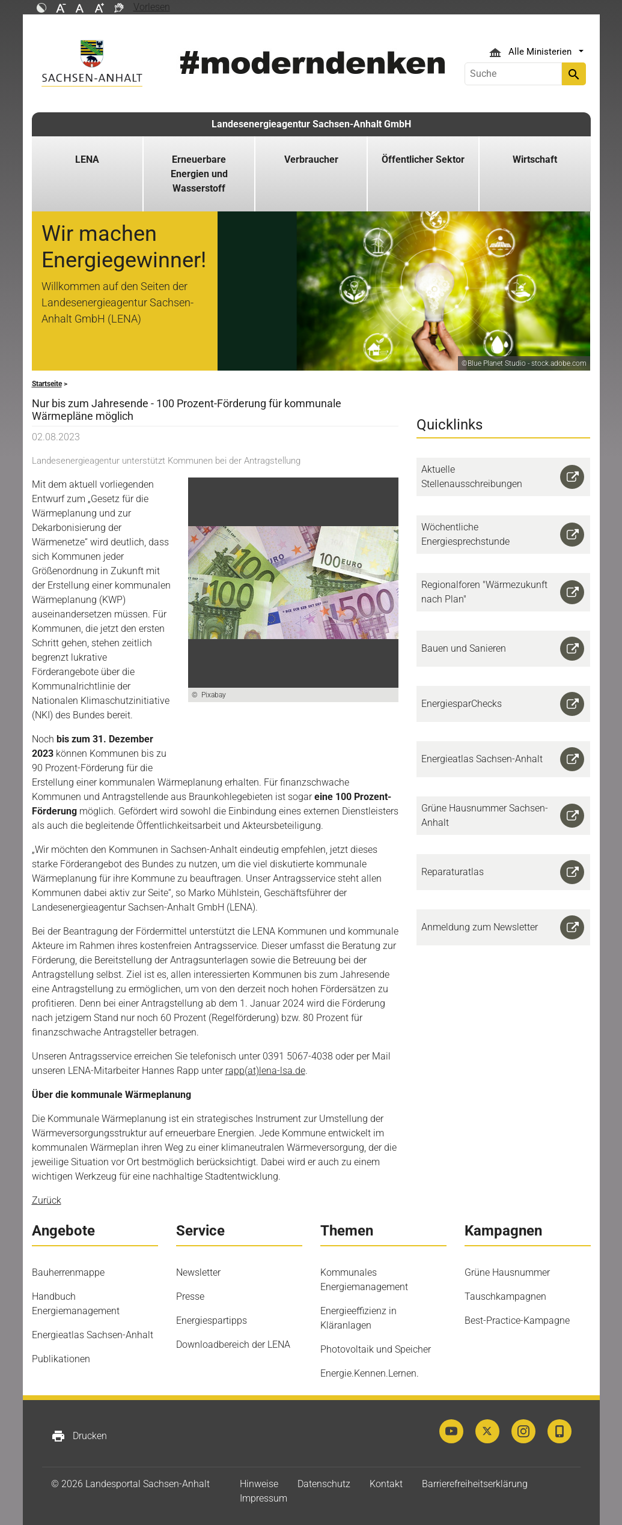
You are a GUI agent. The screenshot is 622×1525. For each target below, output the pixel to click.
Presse (190, 1296)
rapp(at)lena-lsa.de (265, 1070)
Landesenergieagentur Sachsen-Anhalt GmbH (311, 124)
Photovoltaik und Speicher (375, 1349)
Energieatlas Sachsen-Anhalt (92, 1335)
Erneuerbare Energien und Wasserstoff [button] (199, 174)
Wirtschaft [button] (535, 159)
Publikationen (61, 1359)
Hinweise (259, 1484)
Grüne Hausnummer (507, 1272)
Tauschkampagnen (505, 1296)
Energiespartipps (211, 1320)
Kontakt (386, 1484)
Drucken (79, 1436)
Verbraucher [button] (311, 159)
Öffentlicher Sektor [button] (423, 159)
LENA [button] (87, 159)
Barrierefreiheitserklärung (475, 1484)
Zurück (46, 1200)
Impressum (263, 1498)
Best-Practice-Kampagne (517, 1320)
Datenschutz (323, 1484)
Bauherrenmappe (68, 1272)
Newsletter (198, 1272)
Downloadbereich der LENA (233, 1344)
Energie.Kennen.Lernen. (369, 1373)
